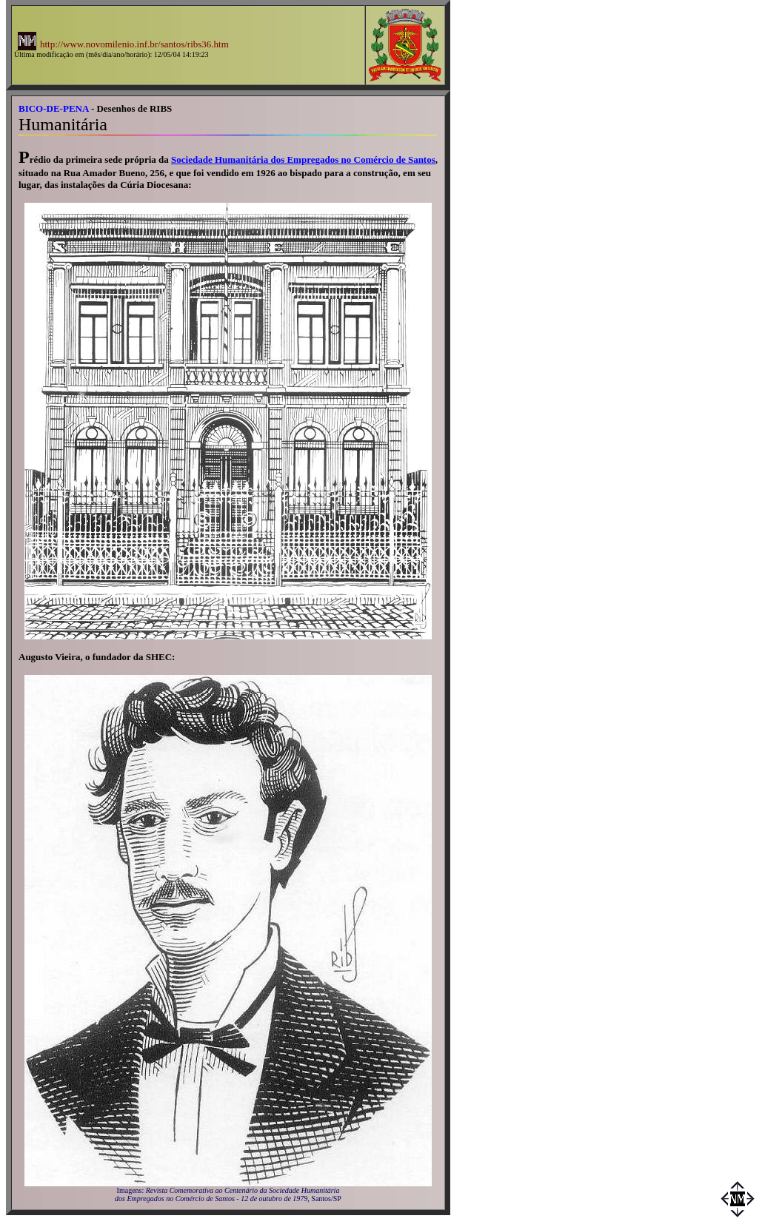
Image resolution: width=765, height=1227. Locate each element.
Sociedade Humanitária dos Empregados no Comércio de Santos (303, 159)
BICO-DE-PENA (54, 108)
